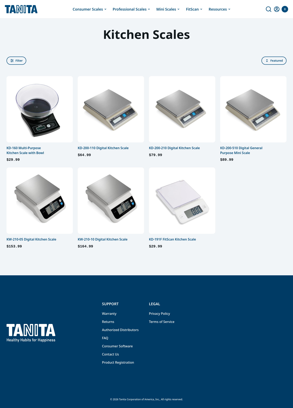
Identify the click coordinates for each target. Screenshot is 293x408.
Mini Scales (168, 9)
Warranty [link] (109, 313)
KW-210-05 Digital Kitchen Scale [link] (31, 239)
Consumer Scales (90, 9)
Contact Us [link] (110, 354)
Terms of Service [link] (161, 321)
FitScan (195, 9)
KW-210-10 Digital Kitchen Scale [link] (103, 239)
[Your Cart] (285, 9)
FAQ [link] (105, 338)
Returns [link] (108, 321)
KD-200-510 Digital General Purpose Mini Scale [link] (241, 150)
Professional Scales (132, 9)
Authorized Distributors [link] (120, 330)
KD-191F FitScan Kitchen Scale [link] (172, 239)
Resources (220, 9)
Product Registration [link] (118, 362)
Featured (274, 60)
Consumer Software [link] (117, 346)
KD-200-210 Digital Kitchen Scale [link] (174, 148)
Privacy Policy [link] (159, 313)
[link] (268, 9)
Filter (16, 60)
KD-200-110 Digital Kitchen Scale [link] (103, 148)
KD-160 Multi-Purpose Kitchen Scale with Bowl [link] (25, 150)
